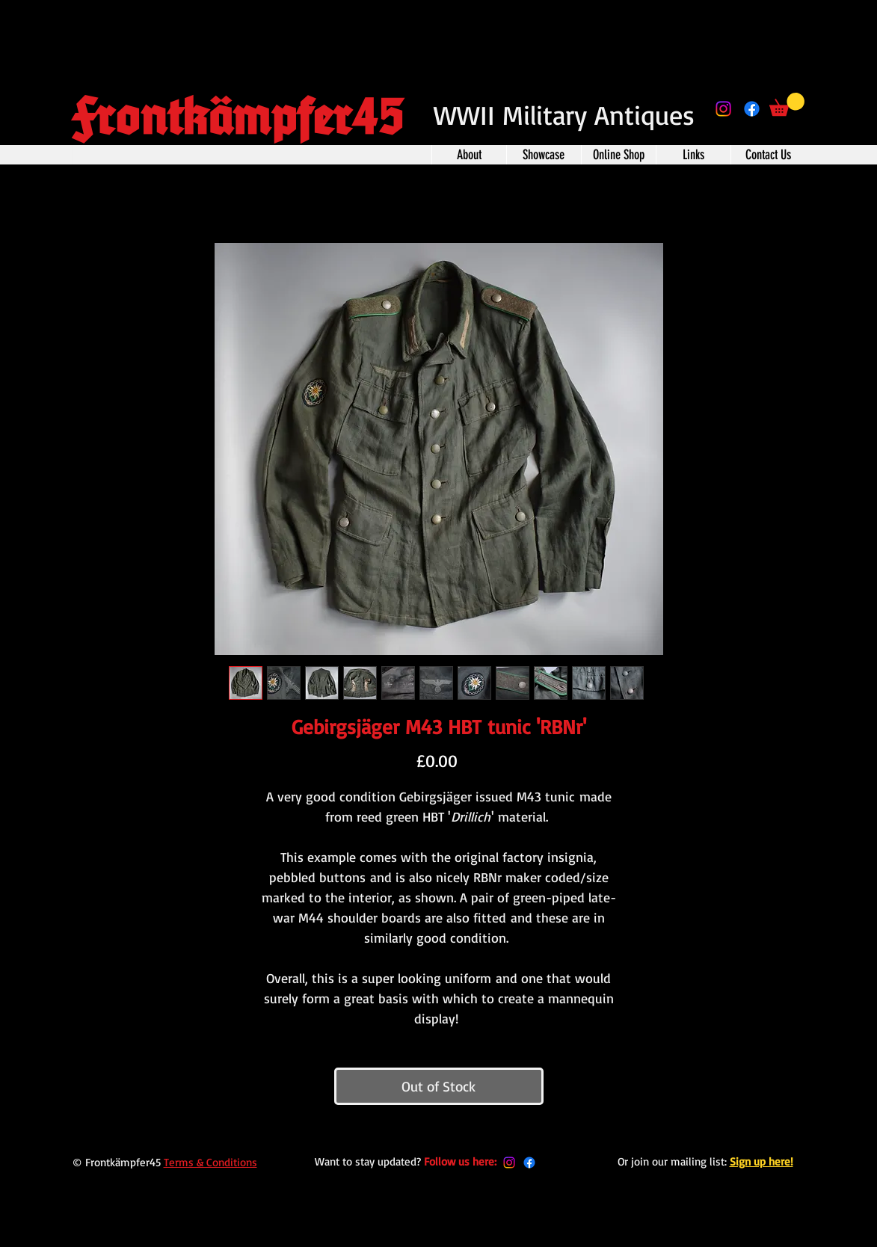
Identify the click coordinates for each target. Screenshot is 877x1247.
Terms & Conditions (210, 1162)
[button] (786, 104)
